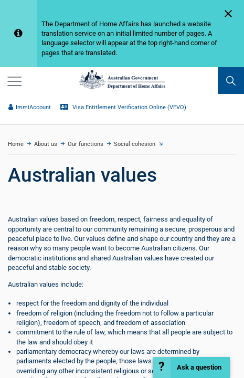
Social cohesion (134, 144)
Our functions (85, 144)
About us (45, 144)
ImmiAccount (29, 107)
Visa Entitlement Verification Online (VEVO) (123, 107)
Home (16, 144)
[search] (231, 80)
